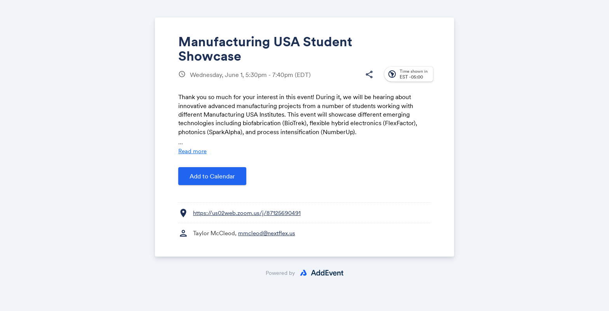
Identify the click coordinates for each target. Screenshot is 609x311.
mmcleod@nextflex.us (266, 233)
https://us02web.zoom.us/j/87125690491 (247, 213)
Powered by (280, 272)
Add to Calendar (212, 176)
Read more (192, 151)
